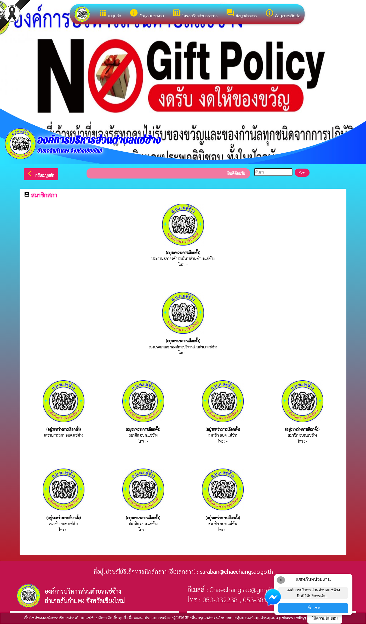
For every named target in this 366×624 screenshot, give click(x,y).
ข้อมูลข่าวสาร (241, 13)
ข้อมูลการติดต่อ (282, 13)
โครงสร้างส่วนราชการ (195, 13)
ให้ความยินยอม (325, 618)
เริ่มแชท (313, 608)
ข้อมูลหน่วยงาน (146, 13)
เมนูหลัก (109, 13)
